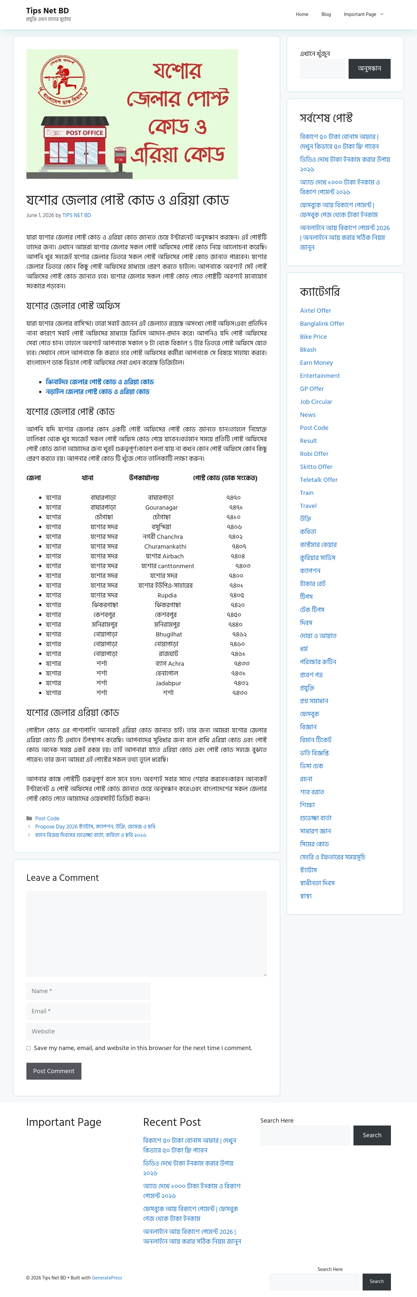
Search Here (277, 1120)
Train (306, 493)
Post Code (47, 818)
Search (372, 1135)
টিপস (306, 597)
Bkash (308, 350)
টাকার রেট (312, 584)
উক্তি (305, 519)
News (308, 415)
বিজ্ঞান (308, 727)
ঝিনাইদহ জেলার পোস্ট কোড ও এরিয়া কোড (100, 382)
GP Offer (312, 389)
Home (302, 14)
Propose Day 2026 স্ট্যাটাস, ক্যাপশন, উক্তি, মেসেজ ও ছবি (95, 826)
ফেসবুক (309, 714)
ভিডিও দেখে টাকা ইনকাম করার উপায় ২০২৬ (345, 165)
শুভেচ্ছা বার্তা (316, 818)
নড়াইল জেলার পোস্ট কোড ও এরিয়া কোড (98, 392)
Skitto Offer (316, 467)
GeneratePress (107, 1278)
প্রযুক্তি (307, 688)
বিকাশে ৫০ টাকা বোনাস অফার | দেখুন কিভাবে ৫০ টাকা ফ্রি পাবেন (339, 142)
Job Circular (316, 402)
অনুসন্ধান (369, 68)
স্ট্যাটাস (308, 870)
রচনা (306, 779)
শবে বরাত (312, 792)
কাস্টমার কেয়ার (318, 545)
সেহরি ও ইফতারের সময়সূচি (333, 857)
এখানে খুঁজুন (315, 54)
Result (308, 441)
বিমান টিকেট (316, 740)
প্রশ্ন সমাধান (314, 701)
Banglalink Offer (322, 324)
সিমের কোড (314, 844)
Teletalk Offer (319, 480)
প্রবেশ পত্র (311, 675)
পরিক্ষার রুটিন (318, 662)
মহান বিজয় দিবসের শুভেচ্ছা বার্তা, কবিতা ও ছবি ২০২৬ (90, 835)
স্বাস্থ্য (306, 896)
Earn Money (316, 363)
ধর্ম (304, 649)
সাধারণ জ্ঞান (315, 831)
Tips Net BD (47, 11)
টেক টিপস (312, 610)
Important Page (367, 14)
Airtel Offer (315, 311)
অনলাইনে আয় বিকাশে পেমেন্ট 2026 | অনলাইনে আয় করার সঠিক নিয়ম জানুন (345, 238)
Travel (308, 506)
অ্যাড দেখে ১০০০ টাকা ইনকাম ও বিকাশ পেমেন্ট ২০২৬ (340, 187)
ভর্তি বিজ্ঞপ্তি (314, 753)
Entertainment (320, 376)
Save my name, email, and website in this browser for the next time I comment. (143, 1048)
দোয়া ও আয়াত (318, 636)
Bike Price (313, 337)
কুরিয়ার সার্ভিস (318, 558)
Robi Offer (314, 454)
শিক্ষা (307, 805)
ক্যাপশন (310, 571)
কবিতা (308, 532)
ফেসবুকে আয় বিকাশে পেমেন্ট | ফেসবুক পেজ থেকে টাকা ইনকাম (339, 210)
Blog (326, 14)
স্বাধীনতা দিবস (317, 883)
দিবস (306, 623)
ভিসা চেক (311, 766)
